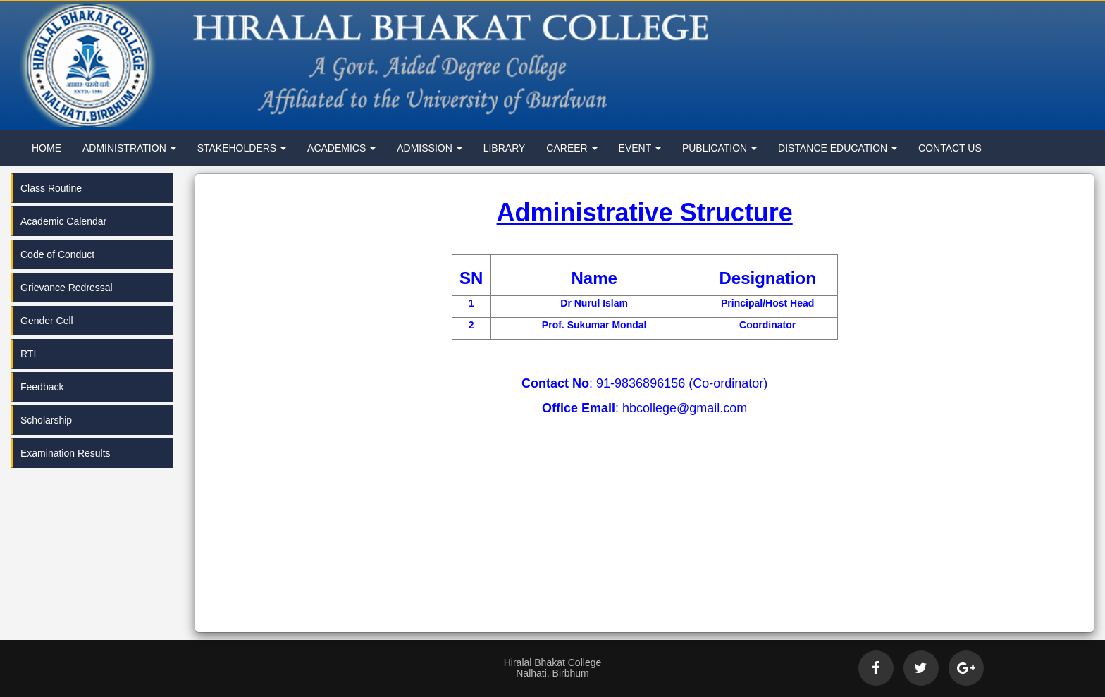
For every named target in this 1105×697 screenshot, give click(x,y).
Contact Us (950, 148)
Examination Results (65, 453)
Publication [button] (719, 148)
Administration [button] (129, 148)
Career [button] (571, 148)
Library (504, 148)
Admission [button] (429, 148)
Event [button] (640, 148)
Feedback (41, 387)
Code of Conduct (57, 254)
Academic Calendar (63, 221)
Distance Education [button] (837, 148)
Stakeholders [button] (241, 148)
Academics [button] (341, 148)
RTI (28, 353)
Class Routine (51, 188)
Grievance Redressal (66, 287)
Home (46, 148)
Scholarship (46, 420)
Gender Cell (46, 320)
